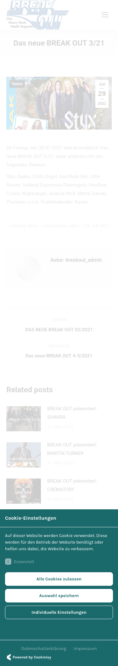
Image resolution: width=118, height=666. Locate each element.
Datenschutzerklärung (43, 648)
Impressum (85, 648)
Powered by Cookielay (28, 657)
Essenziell (19, 561)
